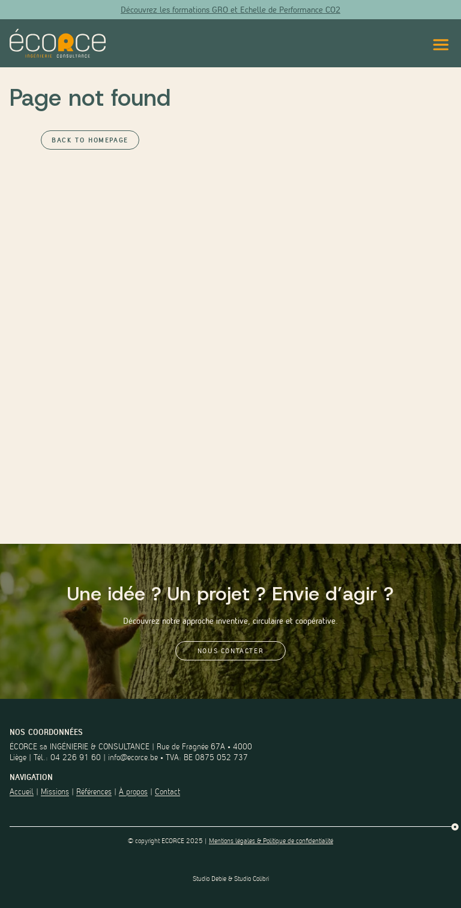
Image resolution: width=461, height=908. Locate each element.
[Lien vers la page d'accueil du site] (58, 43)
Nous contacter (230, 651)
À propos (133, 791)
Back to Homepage (90, 140)
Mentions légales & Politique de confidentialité (271, 840)
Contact (167, 791)
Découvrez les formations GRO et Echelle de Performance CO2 (230, 9)
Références (94, 791)
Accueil (22, 791)
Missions (55, 791)
